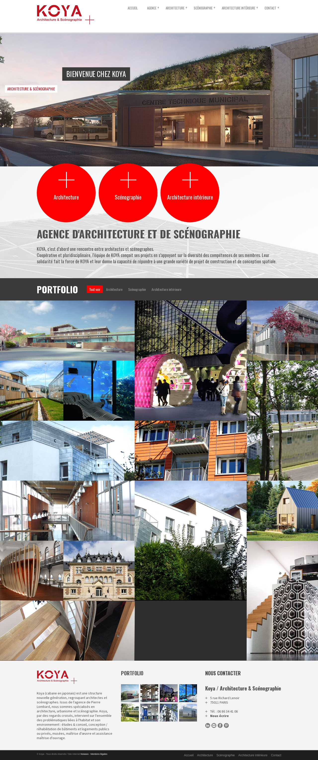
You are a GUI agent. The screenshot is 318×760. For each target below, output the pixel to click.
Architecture (175, 7)
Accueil (133, 7)
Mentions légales (99, 754)
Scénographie (203, 7)
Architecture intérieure (238, 7)
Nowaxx (85, 754)
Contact (270, 7)
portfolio (132, 673)
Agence (151, 7)
